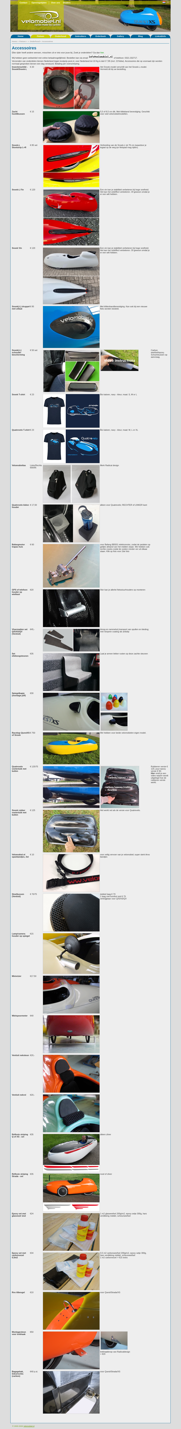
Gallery (120, 36)
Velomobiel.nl (28, 1426)
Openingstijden (39, 3)
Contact (23, 3)
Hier (153, 773)
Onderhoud (60, 36)
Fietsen (40, 36)
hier (102, 52)
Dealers (67, 3)
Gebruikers (80, 36)
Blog (140, 36)
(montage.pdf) (19, 695)
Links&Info (160, 36)
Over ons (55, 3)
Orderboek (100, 36)
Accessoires (47, 41)
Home (21, 36)
